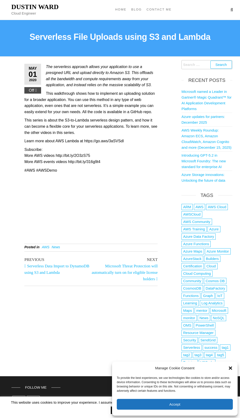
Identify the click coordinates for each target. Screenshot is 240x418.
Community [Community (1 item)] (192, 281)
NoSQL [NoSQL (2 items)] (218, 318)
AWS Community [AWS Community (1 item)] (196, 222)
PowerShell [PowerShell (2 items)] (205, 325)
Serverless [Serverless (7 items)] (191, 347)
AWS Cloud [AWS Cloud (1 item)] (217, 207)
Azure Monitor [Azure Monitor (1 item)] (218, 251)
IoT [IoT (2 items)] (220, 296)
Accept (174, 404)
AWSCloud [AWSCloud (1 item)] (192, 214)
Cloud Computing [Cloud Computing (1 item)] (197, 273)
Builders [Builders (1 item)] (212, 259)
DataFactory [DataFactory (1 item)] (215, 288)
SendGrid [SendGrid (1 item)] (207, 340)
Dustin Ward (35, 7)
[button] (230, 368)
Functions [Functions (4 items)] (191, 296)
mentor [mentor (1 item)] (202, 310)
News (56, 247)
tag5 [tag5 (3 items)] (220, 355)
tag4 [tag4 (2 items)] (209, 355)
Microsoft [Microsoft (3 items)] (219, 310)
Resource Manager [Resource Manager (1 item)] (198, 333)
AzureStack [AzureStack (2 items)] (192, 259)
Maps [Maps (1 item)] (187, 310)
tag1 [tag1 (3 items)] (225, 347)
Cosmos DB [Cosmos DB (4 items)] (215, 281)
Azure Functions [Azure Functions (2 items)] (196, 244)
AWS (45, 247)
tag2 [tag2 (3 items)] (186, 355)
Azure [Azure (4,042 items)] (214, 229)
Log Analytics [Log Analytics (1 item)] (212, 303)
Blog (136, 9)
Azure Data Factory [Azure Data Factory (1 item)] (198, 236)
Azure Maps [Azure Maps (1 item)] (192, 251)
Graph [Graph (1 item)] (208, 296)
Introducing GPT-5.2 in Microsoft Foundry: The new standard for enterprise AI (203, 161)
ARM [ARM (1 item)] (187, 207)
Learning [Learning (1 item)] (190, 303)
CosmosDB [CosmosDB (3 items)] (192, 288)
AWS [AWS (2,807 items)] (200, 207)
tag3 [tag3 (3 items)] (197, 355)
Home (120, 9)
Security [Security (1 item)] (189, 340)
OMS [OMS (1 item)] (187, 325)
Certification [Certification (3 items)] (192, 266)
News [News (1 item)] (203, 318)
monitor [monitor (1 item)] (189, 318)
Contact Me (159, 9)
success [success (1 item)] (210, 347)
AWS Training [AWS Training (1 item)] (194, 229)
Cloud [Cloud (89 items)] (211, 266)
